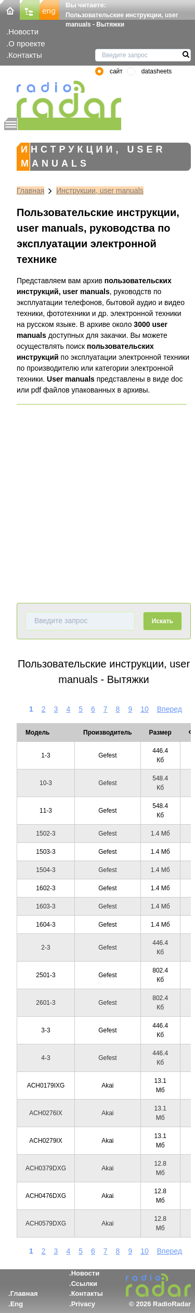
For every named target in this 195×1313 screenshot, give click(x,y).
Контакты (25, 55)
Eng (16, 1304)
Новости (23, 31)
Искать (162, 621)
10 (144, 709)
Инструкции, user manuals (99, 190)
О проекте (26, 43)
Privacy (83, 1304)
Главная (30, 190)
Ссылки (84, 1283)
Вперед (169, 709)
